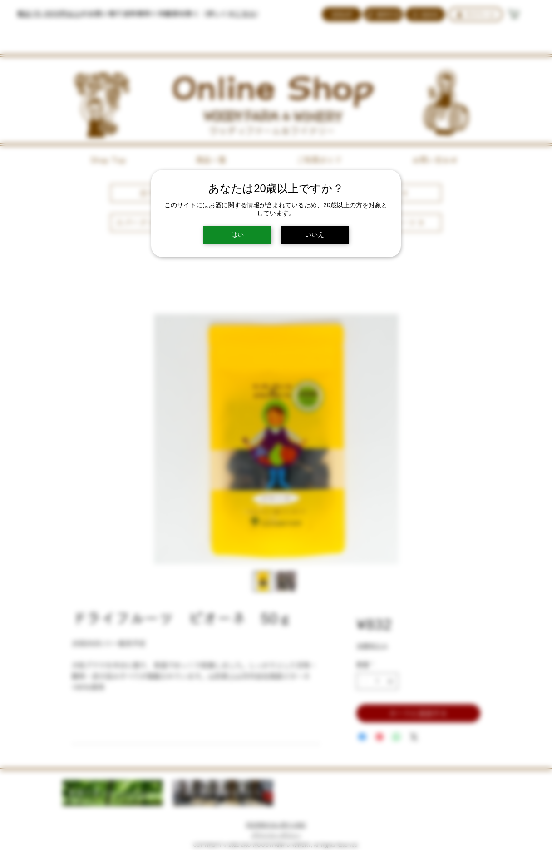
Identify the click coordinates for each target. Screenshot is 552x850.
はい (237, 234)
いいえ (314, 234)
